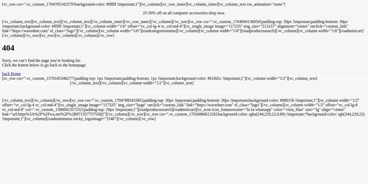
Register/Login (141, 91)
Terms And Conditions (220, 91)
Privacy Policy (186, 91)
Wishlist (163, 91)
